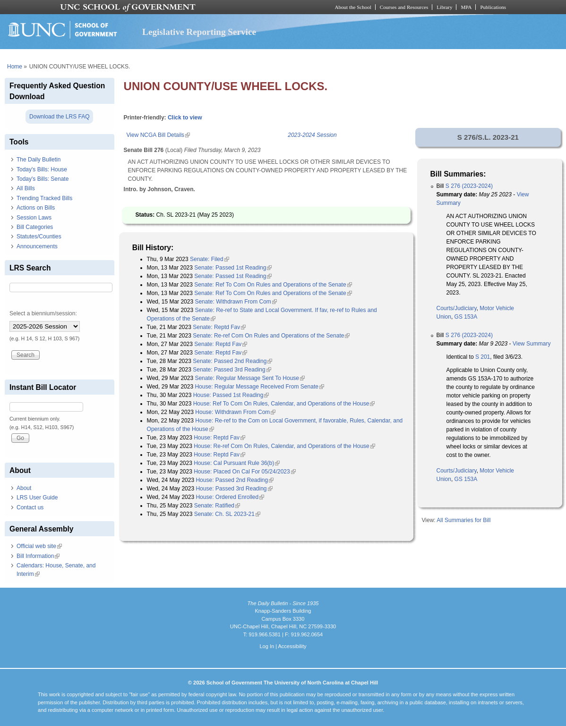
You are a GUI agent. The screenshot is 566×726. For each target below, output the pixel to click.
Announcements (37, 246)
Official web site (39, 546)
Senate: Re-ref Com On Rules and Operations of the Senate (271, 335)
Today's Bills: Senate (43, 179)
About (24, 488)
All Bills (26, 188)
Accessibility (292, 646)
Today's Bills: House (42, 169)
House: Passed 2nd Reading (235, 480)
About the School (353, 7)
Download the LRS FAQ (59, 116)
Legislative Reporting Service (199, 32)
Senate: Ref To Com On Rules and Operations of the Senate (273, 284)
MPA (466, 7)
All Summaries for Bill (463, 520)
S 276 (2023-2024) (469, 186)
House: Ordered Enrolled (230, 497)
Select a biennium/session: (43, 313)
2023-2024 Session (312, 135)
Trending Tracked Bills (44, 198)
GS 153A (466, 316)
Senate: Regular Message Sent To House (250, 378)
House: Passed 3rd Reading (234, 488)
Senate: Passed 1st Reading (233, 267)
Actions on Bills (36, 207)
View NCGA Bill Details (158, 135)
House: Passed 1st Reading (231, 395)
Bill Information (38, 556)
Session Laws (34, 217)
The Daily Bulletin (38, 159)
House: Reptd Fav (219, 437)
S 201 (482, 357)
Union (444, 316)
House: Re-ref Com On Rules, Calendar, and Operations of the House (284, 446)
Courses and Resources (404, 7)
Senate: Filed (209, 259)
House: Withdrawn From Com (235, 412)
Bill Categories (35, 227)
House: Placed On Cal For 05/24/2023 (244, 471)
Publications (493, 7)
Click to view (185, 117)
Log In (266, 646)
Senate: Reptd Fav (219, 327)
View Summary (531, 343)
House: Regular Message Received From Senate (259, 386)
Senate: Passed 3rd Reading (232, 369)
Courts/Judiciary (457, 308)
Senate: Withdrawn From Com (235, 301)
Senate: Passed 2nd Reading (232, 361)
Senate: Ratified (217, 505)
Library (444, 7)
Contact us (30, 507)
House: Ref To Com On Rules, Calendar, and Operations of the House (284, 403)
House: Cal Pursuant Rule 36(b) (237, 463)
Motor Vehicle (497, 308)
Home (14, 66)
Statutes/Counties (39, 236)
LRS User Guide (37, 497)
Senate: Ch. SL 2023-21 (227, 514)
